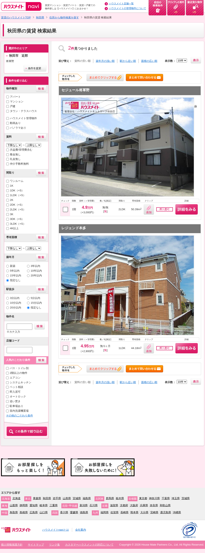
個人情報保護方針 (12, 544)
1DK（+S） (17, 190)
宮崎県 (154, 512)
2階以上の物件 (18, 372)
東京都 (143, 498)
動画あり (15, 123)
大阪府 (134, 505)
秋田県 (40, 17)
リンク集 (54, 544)
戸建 (12, 106)
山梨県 (14, 505)
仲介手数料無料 (19, 163)
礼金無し (15, 159)
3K (11, 214)
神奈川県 (154, 498)
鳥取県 (14, 512)
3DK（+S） (17, 219)
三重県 (54, 505)
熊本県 (134, 512)
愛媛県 (74, 512)
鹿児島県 (165, 512)
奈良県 (154, 505)
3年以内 (35, 266)
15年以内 (15, 275)
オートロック (18, 396)
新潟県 (84, 505)
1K (11, 185)
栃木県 (120, 498)
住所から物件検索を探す (64, 17)
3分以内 (14, 298)
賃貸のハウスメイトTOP (16, 17)
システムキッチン (20, 382)
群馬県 (110, 498)
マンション (16, 101)
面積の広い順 (149, 60)
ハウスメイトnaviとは (55, 529)
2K (11, 200)
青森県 (37, 498)
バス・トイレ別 (19, 368)
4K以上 (14, 228)
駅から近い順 (128, 60)
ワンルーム (16, 180)
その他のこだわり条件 (19, 415)
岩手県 (57, 498)
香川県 (64, 512)
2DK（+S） (17, 204)
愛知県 (34, 505)
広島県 (34, 512)
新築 (12, 266)
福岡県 (105, 512)
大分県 (144, 512)
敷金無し (15, 154)
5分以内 (35, 298)
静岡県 (24, 505)
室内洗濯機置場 (19, 410)
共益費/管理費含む (21, 149)
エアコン (15, 377)
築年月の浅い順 (105, 60)
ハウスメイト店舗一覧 (121, 3)
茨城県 (186, 498)
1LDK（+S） (18, 195)
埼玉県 (176, 498)
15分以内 (36, 302)
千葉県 (166, 498)
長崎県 (124, 512)
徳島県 (84, 512)
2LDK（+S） (18, 209)
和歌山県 (165, 505)
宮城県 (77, 498)
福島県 (87, 498)
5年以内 (14, 270)
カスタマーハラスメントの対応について (89, 544)
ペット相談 (16, 387)
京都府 (124, 505)
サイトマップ (36, 544)
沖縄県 (177, 512)
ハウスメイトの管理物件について (127, 8)
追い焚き (15, 401)
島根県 (24, 512)
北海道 (16, 498)
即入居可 (15, 391)
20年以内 (36, 275)
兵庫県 (144, 505)
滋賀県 (114, 505)
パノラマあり (18, 127)
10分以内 (15, 302)
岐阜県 (44, 505)
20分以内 (15, 307)
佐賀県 (114, 512)
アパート (15, 96)
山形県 (67, 498)
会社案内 (80, 529)
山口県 (44, 512)
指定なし (15, 280)
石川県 (94, 505)
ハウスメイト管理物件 (23, 118)
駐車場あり (16, 406)
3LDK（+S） (18, 223)
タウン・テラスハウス (23, 111)
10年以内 (36, 270)
